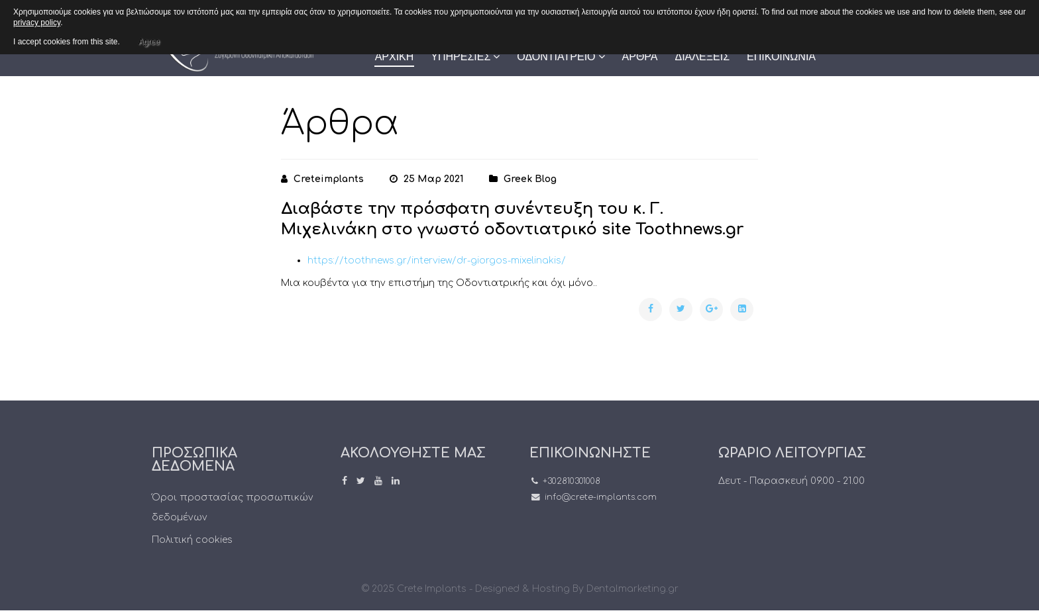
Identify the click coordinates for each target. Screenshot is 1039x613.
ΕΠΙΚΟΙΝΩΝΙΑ (781, 56)
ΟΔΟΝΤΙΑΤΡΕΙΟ (556, 56)
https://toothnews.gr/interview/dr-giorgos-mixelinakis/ (436, 260)
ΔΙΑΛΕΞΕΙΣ (702, 56)
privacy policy (36, 22)
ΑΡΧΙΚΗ (394, 56)
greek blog (530, 179)
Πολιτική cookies (192, 540)
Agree (149, 39)
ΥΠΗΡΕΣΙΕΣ (460, 56)
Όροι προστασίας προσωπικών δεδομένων (232, 507)
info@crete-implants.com (601, 497)
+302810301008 (571, 481)
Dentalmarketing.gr (632, 589)
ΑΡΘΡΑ (640, 56)
